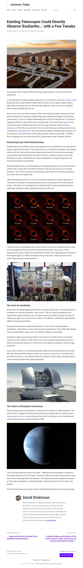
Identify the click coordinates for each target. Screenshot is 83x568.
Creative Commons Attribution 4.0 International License (48, 564)
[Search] (74, 10)
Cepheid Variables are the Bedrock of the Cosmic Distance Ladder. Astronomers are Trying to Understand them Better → (60, 539)
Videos (14, 10)
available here (51, 521)
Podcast (20, 10)
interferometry (26, 131)
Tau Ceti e (22, 417)
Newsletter (27, 10)
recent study (17, 114)
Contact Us (36, 560)
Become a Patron (66, 555)
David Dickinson (13, 31)
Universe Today (19, 5)
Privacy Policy (45, 560)
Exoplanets (41, 31)
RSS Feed (44, 10)
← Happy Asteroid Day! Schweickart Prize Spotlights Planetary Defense (22, 538)
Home (8, 10)
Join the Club (36, 10)
